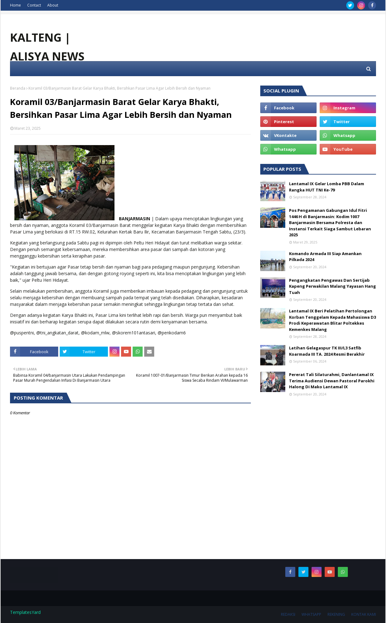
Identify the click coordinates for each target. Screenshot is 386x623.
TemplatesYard (25, 612)
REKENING (336, 614)
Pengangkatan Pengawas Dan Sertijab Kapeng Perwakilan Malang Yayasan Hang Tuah (332, 286)
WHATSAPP (311, 614)
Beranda (17, 88)
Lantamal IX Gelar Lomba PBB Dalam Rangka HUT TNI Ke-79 (326, 187)
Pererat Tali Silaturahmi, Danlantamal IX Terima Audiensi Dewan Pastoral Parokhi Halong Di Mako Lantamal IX (331, 381)
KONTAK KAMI (363, 614)
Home (15, 5)
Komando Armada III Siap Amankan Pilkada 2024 (325, 257)
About (52, 5)
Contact (34, 5)
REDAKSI (288, 614)
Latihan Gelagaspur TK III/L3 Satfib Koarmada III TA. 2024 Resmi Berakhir (327, 351)
